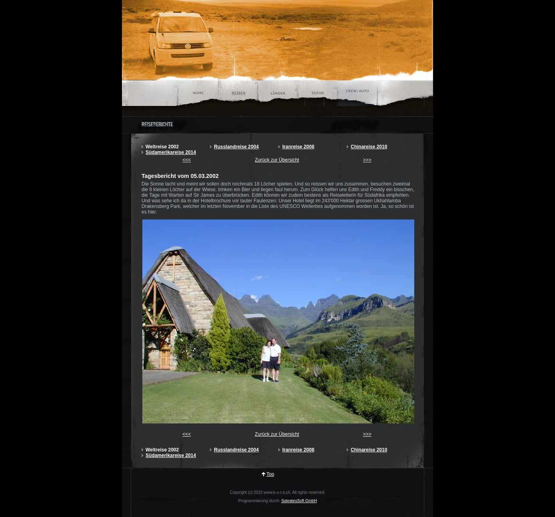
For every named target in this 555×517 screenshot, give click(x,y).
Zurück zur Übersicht (277, 160)
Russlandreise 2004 (236, 147)
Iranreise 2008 (298, 147)
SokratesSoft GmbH (299, 501)
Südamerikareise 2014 (171, 152)
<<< (186, 160)
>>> (367, 160)
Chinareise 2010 (369, 147)
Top (270, 474)
